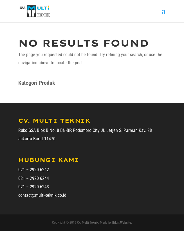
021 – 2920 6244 (33, 178)
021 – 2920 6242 (33, 169)
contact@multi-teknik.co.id (42, 195)
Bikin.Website (121, 223)
